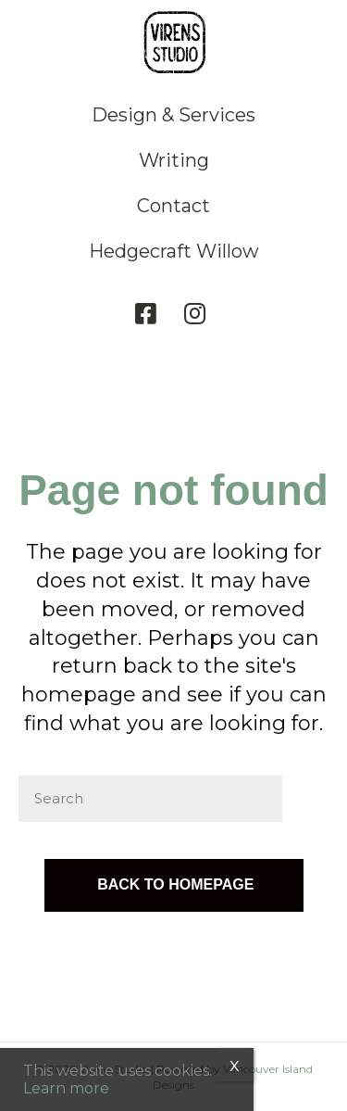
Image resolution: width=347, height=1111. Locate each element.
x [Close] (234, 1065)
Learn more (66, 1088)
